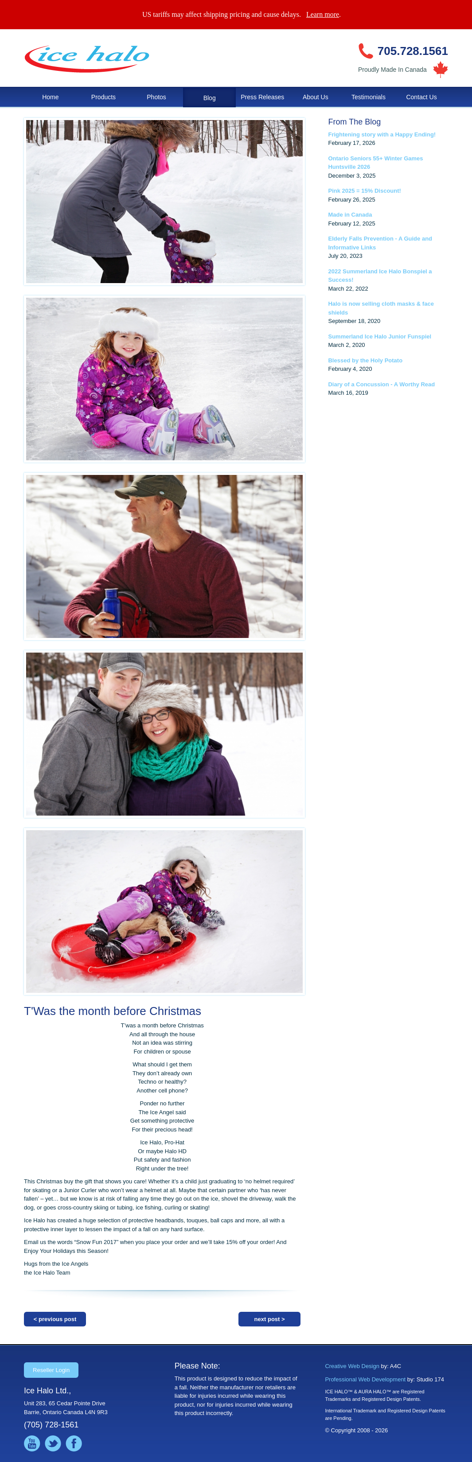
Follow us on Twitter (53, 1443)
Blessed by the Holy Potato (365, 360)
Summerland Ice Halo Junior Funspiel (379, 336)
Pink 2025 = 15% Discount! (364, 190)
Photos (156, 97)
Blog (209, 97)
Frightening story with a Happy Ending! (382, 134)
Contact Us (421, 97)
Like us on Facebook (74, 1443)
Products (103, 97)
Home (50, 97)
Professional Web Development (365, 1379)
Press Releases (262, 97)
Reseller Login (51, 1370)
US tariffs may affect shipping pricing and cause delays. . (241, 14)
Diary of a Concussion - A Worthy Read (381, 384)
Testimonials (368, 97)
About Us (315, 97)
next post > (269, 1319)
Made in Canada (350, 214)
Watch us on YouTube (32, 1443)
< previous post (55, 1319)
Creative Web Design (352, 1366)
